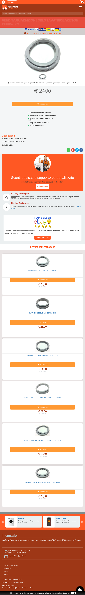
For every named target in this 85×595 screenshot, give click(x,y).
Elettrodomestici (12, 13)
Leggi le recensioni (43, 238)
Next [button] (82, 522)
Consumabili (7, 568)
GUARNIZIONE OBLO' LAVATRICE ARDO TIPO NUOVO (42, 440)
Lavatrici (28, 13)
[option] (23, 522)
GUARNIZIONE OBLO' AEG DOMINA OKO (42, 313)
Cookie (18, 588)
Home (5, 13)
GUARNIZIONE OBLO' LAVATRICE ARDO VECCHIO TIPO (42, 398)
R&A (31, 588)
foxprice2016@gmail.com (15, 556)
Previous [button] (3, 522)
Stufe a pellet (61, 518)
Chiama (12, 2)
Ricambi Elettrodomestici (11, 565)
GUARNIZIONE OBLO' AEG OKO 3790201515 (42, 270)
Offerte (6, 571)
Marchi (6, 574)
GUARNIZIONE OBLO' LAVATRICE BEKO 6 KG (42, 355)
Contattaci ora (42, 187)
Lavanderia (21, 13)
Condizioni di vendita (8, 588)
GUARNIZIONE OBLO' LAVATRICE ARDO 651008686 (42, 482)
